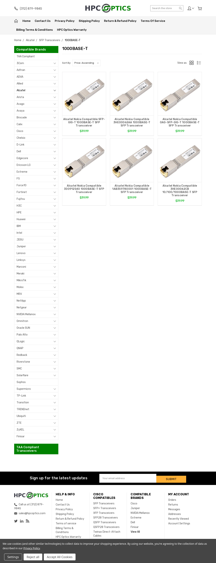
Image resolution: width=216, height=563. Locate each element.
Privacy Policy (65, 21)
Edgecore (22, 158)
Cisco (20, 131)
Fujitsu (21, 199)
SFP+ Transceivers (104, 506)
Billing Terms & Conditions (34, 29)
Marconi (21, 266)
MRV (19, 294)
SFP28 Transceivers (105, 515)
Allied (20, 83)
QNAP (20, 348)
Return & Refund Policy (120, 21)
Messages (174, 507)
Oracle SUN (23, 327)
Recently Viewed (178, 517)
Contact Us (43, 21)
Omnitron (22, 321)
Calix (19, 124)
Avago (20, 104)
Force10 (21, 185)
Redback (22, 355)
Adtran (21, 70)
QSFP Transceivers (104, 520)
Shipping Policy (89, 21)
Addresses (174, 512)
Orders (172, 498)
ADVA (20, 76)
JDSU (20, 239)
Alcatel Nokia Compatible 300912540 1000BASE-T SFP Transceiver (84, 190)
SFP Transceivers (103, 501)
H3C (19, 205)
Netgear (22, 307)
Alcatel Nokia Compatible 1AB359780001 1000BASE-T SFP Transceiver (132, 190)
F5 (18, 178)
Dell (19, 151)
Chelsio (21, 137)
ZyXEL (20, 429)
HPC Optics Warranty (72, 29)
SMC (19, 368)
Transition (23, 402)
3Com (20, 63)
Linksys (21, 260)
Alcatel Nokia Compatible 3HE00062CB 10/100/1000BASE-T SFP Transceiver (179, 192)
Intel (19, 232)
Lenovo (21, 253)
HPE (19, 212)
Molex (20, 287)
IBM (19, 226)
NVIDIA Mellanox (26, 314)
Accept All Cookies (60, 557)
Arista (20, 97)
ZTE (19, 422)
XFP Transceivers (103, 511)
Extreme (22, 171)
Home (26, 21)
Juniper (21, 246)
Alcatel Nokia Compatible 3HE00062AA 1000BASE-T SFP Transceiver (131, 122)
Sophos (21, 382)
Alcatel (21, 90)
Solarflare (22, 375)
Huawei (21, 219)
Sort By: (66, 62)
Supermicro (24, 389)
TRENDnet (23, 409)
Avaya (20, 110)
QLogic (21, 341)
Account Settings (179, 521)
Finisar (21, 436)
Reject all (33, 557)
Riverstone (23, 361)
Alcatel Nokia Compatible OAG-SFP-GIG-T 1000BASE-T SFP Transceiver (180, 122)
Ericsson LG (24, 165)
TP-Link (21, 395)
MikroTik (21, 280)
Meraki (20, 273)
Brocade (22, 117)
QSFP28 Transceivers (106, 525)
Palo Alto (22, 334)
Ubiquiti (21, 416)
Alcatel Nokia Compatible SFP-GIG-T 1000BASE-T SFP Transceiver (84, 122)
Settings (13, 557)
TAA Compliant (26, 56)
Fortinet (22, 192)
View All (135, 530)
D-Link (20, 144)
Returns (173, 502)
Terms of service (153, 21)
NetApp (21, 300)
